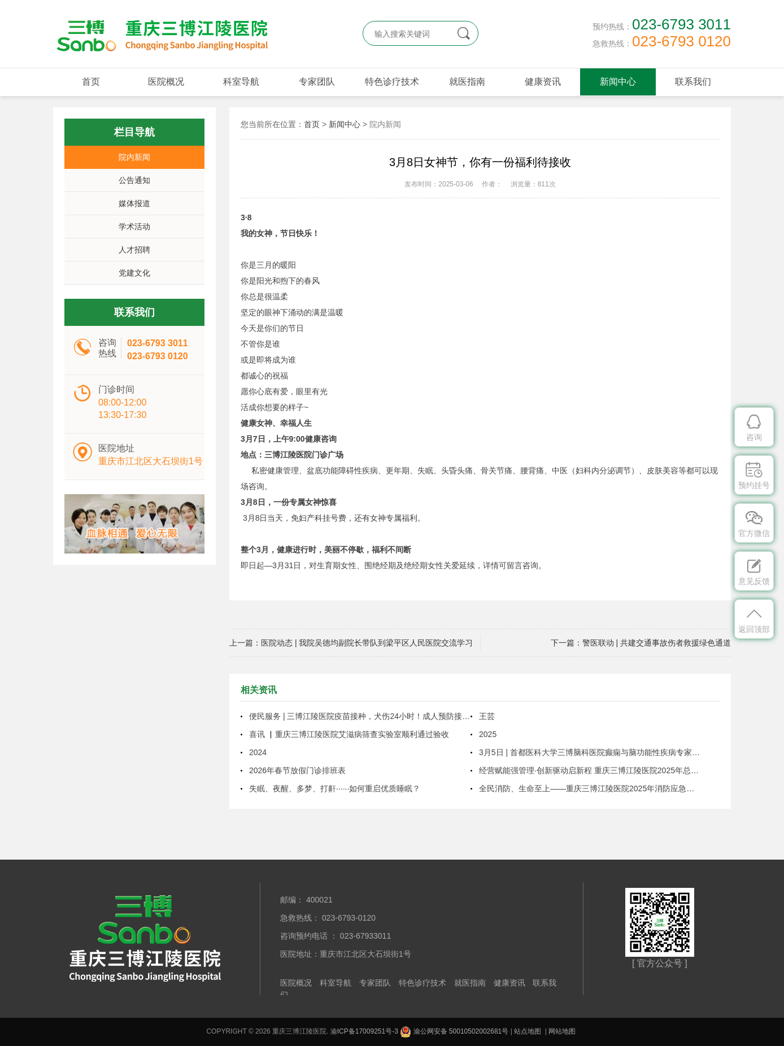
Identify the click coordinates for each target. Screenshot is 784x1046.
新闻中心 (618, 81)
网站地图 (562, 1031)
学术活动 (134, 226)
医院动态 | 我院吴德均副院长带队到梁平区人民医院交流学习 (367, 642)
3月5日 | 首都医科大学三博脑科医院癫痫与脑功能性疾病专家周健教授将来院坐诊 (589, 752)
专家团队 (317, 81)
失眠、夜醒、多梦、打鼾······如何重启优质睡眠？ (334, 788)
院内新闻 (134, 157)
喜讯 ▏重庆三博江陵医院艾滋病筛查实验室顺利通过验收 (349, 734)
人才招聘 (134, 249)
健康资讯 (543, 81)
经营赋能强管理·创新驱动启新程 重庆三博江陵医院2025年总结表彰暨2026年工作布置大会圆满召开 (589, 770)
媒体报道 (134, 203)
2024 (258, 752)
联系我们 (693, 81)
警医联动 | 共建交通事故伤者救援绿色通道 (656, 642)
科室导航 (241, 81)
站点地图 (527, 1031)
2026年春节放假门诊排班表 (297, 770)
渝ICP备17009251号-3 (364, 1031)
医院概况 (166, 81)
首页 (91, 81)
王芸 (487, 716)
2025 (487, 734)
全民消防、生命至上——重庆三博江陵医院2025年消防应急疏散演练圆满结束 (589, 788)
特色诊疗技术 (392, 81)
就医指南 (467, 81)
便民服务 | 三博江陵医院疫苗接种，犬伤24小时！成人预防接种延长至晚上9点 (360, 716)
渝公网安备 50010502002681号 (454, 1031)
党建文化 (134, 272)
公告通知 (134, 180)
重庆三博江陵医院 (160, 34)
